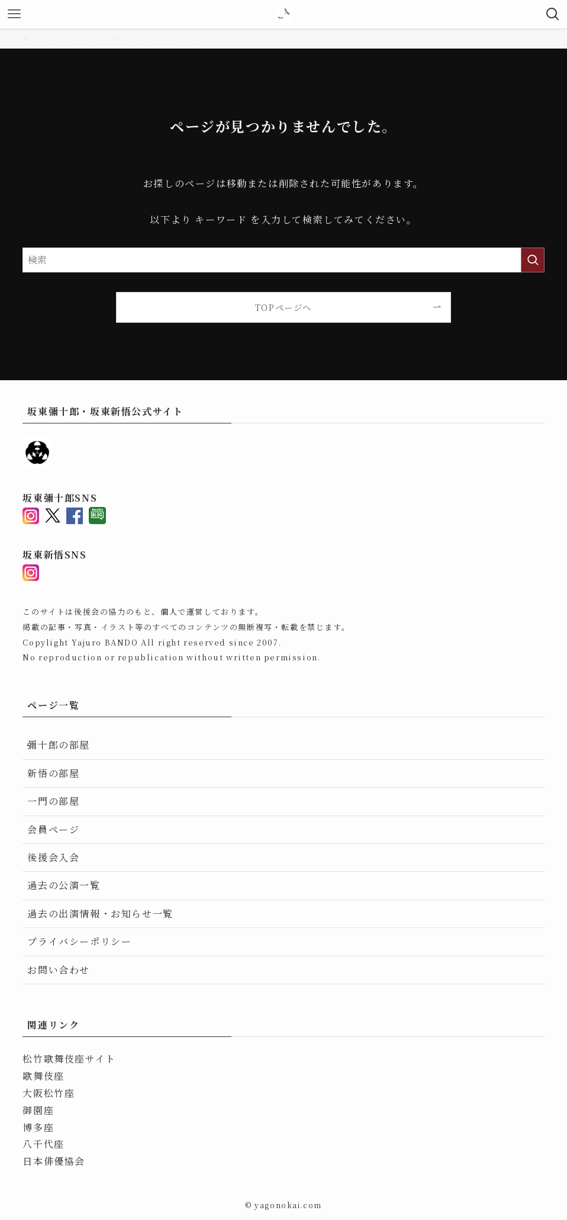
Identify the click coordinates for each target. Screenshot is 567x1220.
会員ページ (53, 829)
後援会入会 (53, 857)
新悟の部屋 (53, 773)
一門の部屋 (53, 801)
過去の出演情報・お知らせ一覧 (100, 913)
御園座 (38, 1110)
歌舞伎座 (43, 1076)
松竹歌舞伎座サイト (68, 1058)
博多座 (38, 1127)
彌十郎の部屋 (58, 745)
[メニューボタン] (14, 14)
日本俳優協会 (53, 1161)
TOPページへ (283, 307)
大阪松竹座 (48, 1093)
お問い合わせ (58, 970)
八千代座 (43, 1144)
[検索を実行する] (533, 260)
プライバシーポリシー (79, 941)
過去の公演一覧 (63, 885)
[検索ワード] (283, 260)
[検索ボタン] (553, 14)
